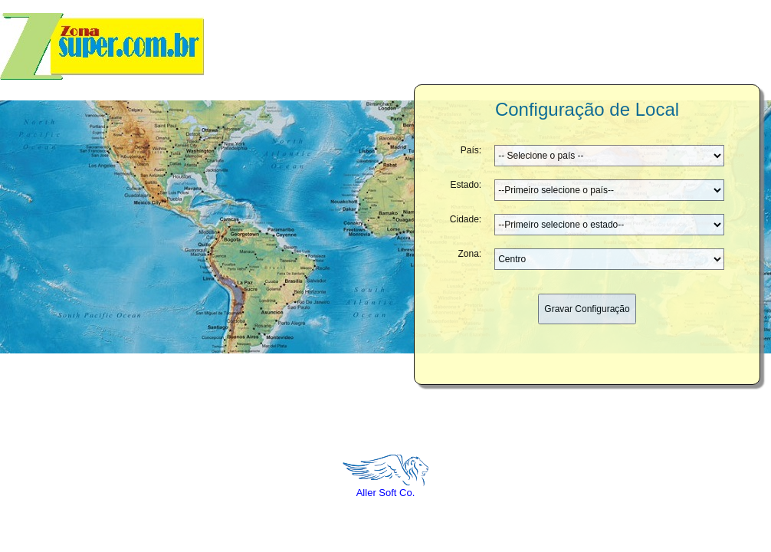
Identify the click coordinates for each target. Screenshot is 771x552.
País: (471, 138)
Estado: (465, 172)
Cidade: (465, 207)
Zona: (470, 241)
